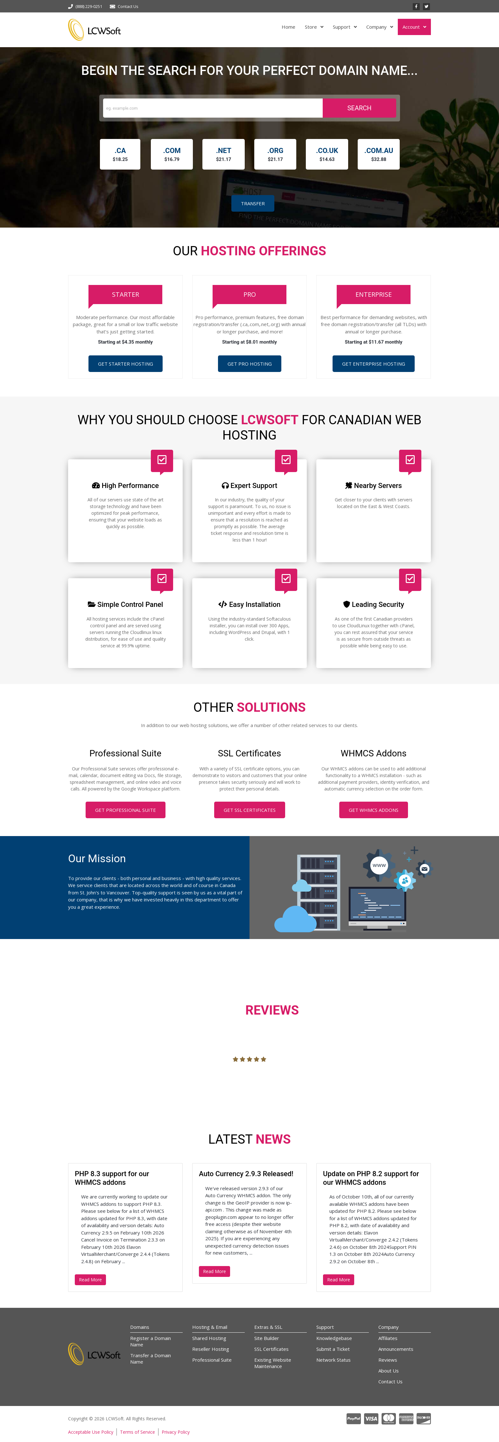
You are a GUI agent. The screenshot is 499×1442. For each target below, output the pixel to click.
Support (342, 27)
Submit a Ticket (333, 1349)
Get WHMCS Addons (373, 810)
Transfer (253, 203)
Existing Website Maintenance (272, 1363)
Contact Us (128, 6)
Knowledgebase (334, 1338)
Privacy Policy (176, 1432)
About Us (388, 1370)
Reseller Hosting (210, 1349)
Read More (90, 1280)
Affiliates (387, 1338)
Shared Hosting (209, 1338)
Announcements (395, 1349)
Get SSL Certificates (250, 810)
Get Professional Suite (125, 810)
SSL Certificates (271, 1349)
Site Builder (266, 1338)
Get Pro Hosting (250, 363)
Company (377, 27)
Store (311, 27)
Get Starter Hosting (125, 363)
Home (288, 27)
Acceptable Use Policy (90, 1432)
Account (412, 27)
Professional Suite (212, 1360)
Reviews (387, 1360)
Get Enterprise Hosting (373, 363)
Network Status (333, 1360)
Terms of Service (137, 1432)
